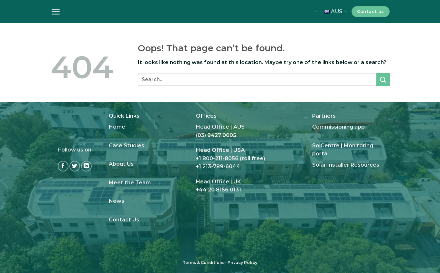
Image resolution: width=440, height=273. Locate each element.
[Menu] (55, 12)
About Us (121, 164)
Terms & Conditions (203, 262)
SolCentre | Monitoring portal (342, 149)
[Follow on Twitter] (74, 166)
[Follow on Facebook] (63, 166)
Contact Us (124, 220)
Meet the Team (130, 183)
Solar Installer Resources (345, 165)
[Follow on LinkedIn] (86, 166)
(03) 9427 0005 (216, 135)
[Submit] (382, 79)
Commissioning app (338, 127)
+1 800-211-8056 (217, 158)
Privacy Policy (242, 262)
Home (117, 127)
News (116, 201)
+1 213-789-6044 (218, 166)
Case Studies (126, 145)
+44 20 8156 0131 (218, 190)
